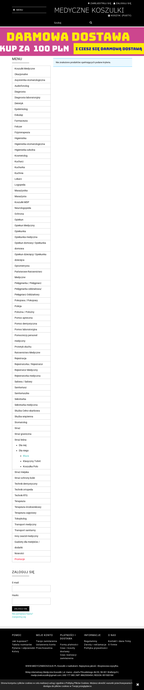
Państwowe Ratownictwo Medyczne (28, 274)
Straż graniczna (23, 434)
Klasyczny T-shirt (32, 461)
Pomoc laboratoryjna (26, 329)
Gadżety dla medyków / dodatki (27, 545)
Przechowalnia (44, 648)
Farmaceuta (21, 120)
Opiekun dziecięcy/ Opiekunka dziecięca (30, 257)
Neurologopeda (23, 208)
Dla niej (22, 445)
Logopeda (20, 184)
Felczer (18, 126)
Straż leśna (20, 439)
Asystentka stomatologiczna (30, 80)
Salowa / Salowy (23, 381)
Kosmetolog (21, 155)
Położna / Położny (24, 312)
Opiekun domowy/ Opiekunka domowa (30, 246)
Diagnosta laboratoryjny (27, 97)
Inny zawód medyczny (26, 536)
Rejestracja (20, 358)
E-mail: (15, 582)
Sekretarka (20, 399)
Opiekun (19, 219)
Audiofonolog (22, 85)
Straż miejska (22, 472)
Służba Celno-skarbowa (27, 410)
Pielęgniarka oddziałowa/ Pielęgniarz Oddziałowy (28, 292)
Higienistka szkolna (25, 149)
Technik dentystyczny (26, 483)
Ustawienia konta (46, 644)
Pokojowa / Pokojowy (26, 300)
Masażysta (20, 196)
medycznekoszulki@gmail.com (46, 675)
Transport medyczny (25, 524)
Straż (17, 428)
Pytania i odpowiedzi (23, 648)
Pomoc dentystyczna (26, 323)
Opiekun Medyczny (25, 225)
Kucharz (19, 161)
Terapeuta (20, 501)
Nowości (19, 553)
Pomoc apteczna (24, 317)
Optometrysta (22, 265)
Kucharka (20, 167)
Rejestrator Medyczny (26, 370)
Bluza (26, 455)
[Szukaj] (91, 23)
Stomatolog (21, 422)
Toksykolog (21, 518)
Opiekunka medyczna (26, 237)
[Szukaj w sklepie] (70, 23)
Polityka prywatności (96, 648)
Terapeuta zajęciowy (25, 512)
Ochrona (19, 213)
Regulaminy (90, 641)
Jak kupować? (20, 641)
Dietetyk (19, 103)
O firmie (112, 644)
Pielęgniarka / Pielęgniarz (28, 283)
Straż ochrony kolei (25, 478)
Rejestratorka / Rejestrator (29, 364)
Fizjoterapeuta (22, 132)
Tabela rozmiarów (22, 644)
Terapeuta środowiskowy (28, 507)
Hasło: (15, 595)
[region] (72, 41)
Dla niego (24, 450)
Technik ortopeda (24, 489)
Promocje (20, 559)
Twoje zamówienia (46, 641)
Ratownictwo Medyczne (27, 352)
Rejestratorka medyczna (28, 375)
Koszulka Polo (30, 466)
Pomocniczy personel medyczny (26, 338)
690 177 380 (68, 675)
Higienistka (20, 138)
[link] (72, 41)
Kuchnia (19, 173)
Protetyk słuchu (23, 346)
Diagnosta (20, 91)
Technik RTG (21, 495)
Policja (18, 306)
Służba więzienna (24, 416)
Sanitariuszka (22, 393)
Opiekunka (20, 231)
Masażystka (21, 190)
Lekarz (18, 179)
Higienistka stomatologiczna (30, 144)
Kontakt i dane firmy (119, 641)
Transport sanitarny (25, 530)
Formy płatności (69, 644)
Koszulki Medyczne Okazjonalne (25, 71)
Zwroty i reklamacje (95, 644)
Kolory (15, 651)
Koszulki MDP (22, 202)
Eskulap (19, 115)
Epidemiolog (21, 109)
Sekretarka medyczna (26, 404)
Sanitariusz (21, 387)
